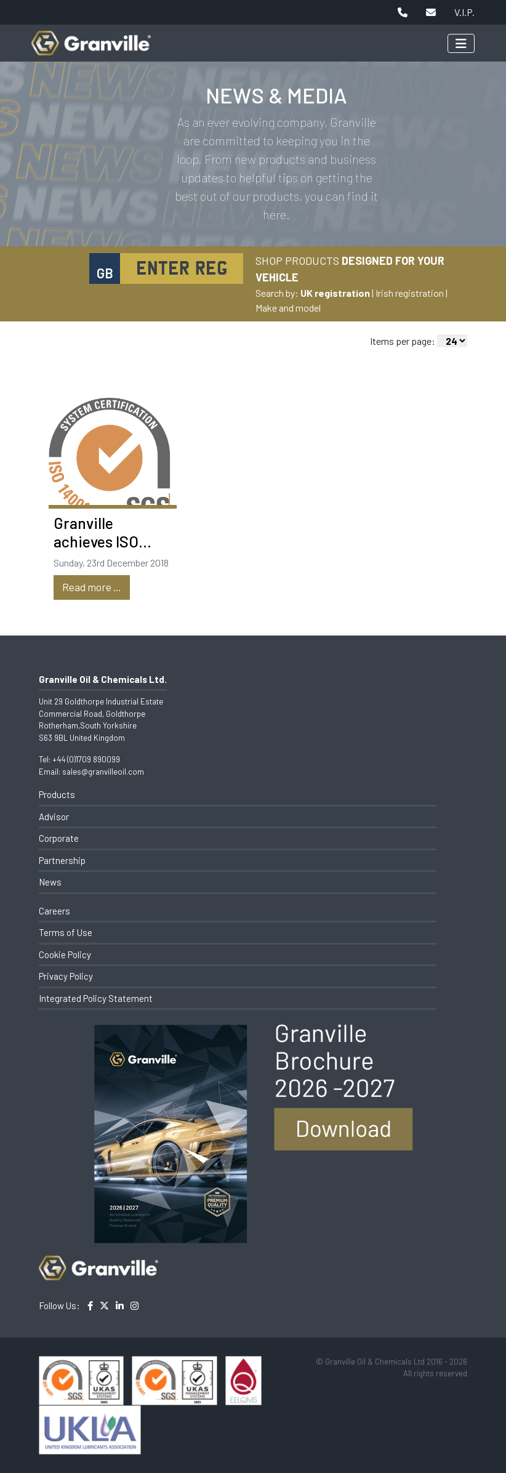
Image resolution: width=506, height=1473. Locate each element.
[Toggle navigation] (461, 43)
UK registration (335, 293)
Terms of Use (65, 932)
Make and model (288, 307)
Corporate (59, 838)
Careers (54, 910)
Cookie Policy (65, 954)
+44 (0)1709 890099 (86, 759)
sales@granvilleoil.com (103, 772)
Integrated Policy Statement (96, 998)
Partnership (62, 860)
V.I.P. (464, 12)
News (50, 881)
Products (57, 794)
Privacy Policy (66, 976)
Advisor (54, 816)
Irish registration (409, 293)
